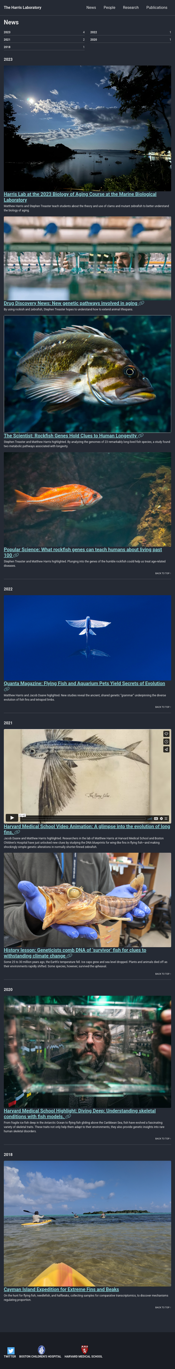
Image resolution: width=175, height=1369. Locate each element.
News (91, 7)
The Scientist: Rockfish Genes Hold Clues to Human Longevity (71, 436)
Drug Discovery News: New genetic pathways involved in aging (71, 303)
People (109, 7)
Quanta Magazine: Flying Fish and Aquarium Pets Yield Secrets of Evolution (84, 683)
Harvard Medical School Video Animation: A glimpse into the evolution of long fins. (87, 829)
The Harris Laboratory (22, 7)
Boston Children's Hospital (40, 1351)
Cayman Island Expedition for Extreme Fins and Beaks (61, 1289)
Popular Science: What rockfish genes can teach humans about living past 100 (83, 552)
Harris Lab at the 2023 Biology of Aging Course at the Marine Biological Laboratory (80, 197)
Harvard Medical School (84, 1351)
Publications (156, 7)
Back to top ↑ (163, 573)
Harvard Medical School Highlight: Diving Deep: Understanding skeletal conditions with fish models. (80, 1113)
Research (131, 7)
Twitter (10, 1352)
